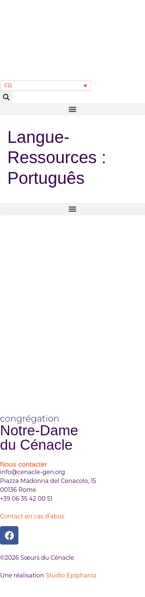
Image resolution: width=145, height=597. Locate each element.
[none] (45, 85)
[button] (6, 97)
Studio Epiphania (71, 575)
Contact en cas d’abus (32, 516)
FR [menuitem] (8, 85)
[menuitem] (45, 85)
